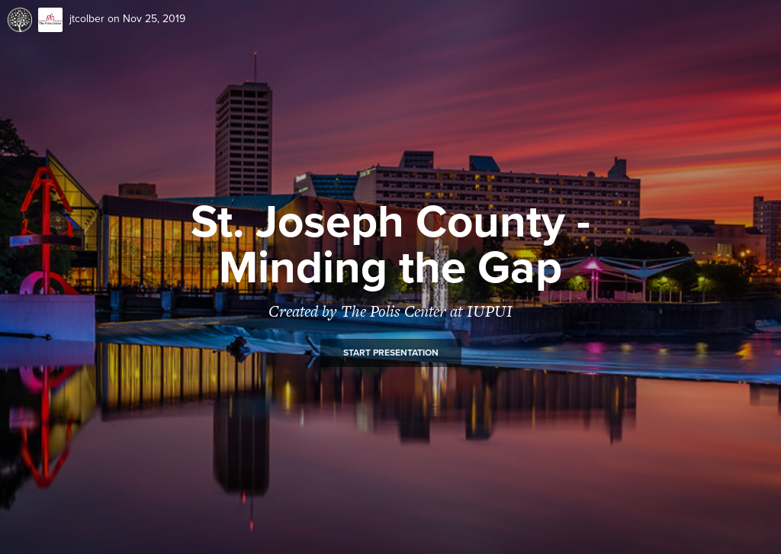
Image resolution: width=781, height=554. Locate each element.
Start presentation (391, 352)
